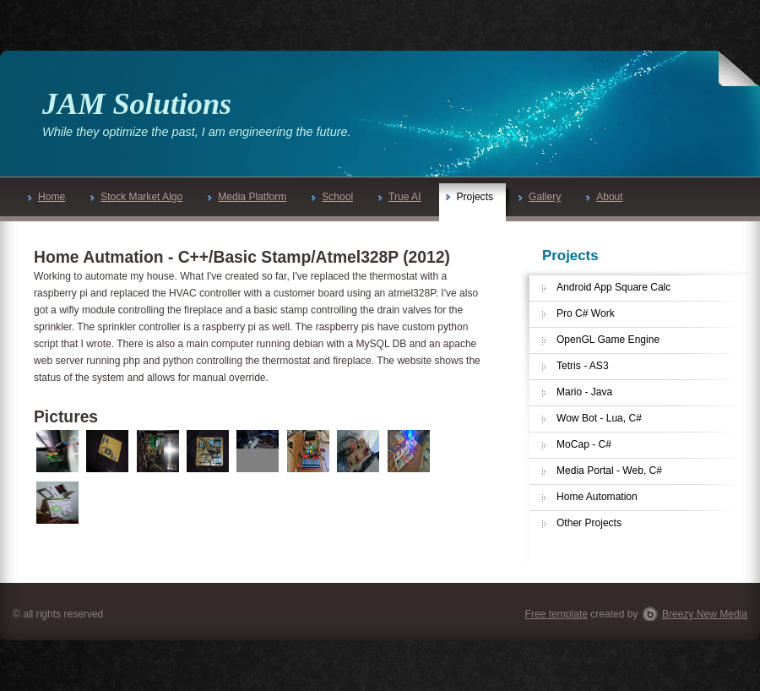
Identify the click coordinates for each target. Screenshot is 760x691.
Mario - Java (584, 392)
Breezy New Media (704, 614)
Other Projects (589, 523)
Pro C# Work (585, 313)
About (604, 197)
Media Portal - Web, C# (609, 470)
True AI (399, 197)
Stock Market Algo (136, 197)
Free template (556, 614)
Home (46, 197)
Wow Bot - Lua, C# (599, 418)
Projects (469, 197)
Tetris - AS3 (582, 366)
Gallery (539, 197)
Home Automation (597, 497)
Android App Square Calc (613, 287)
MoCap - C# (583, 444)
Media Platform (247, 197)
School (332, 197)
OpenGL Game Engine (608, 340)
